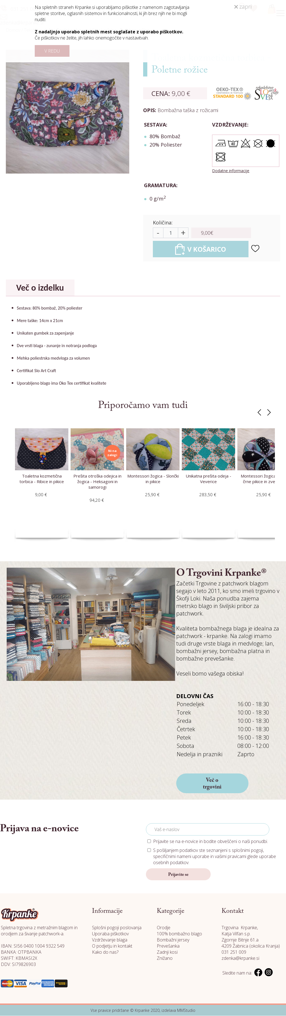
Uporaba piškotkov (110, 934)
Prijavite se (178, 875)
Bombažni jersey (173, 940)
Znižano (165, 958)
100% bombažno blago (179, 934)
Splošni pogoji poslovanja (116, 928)
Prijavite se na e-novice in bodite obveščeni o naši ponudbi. (210, 842)
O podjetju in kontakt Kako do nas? (112, 949)
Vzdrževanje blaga (109, 940)
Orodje (163, 928)
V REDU (52, 51)
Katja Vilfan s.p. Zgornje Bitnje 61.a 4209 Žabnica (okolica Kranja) (251, 940)
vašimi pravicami (230, 857)
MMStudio (186, 1010)
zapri (243, 6)
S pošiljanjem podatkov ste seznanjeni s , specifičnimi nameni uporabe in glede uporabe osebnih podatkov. (214, 856)
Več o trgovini (212, 784)
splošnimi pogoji (247, 850)
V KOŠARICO (202, 249)
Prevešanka (168, 946)
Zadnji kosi (167, 952)
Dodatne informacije (230, 170)
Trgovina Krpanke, (240, 928)
